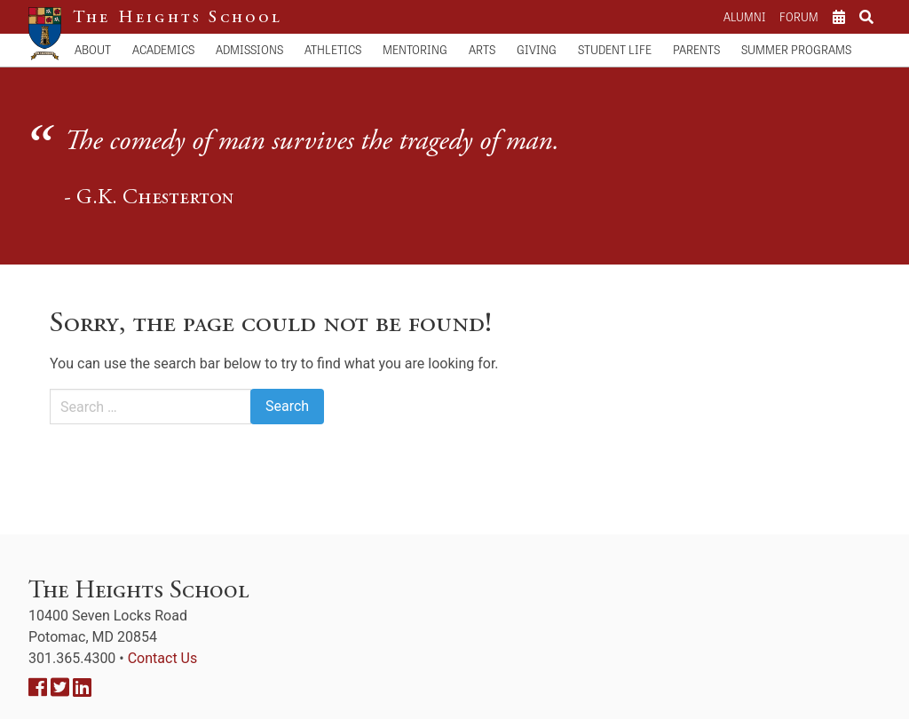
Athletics (332, 49)
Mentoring (415, 49)
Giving (537, 49)
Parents (696, 49)
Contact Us (163, 658)
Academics (163, 49)
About (93, 49)
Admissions (249, 49)
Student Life (615, 49)
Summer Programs (796, 49)
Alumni (744, 16)
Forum (798, 16)
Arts (482, 49)
